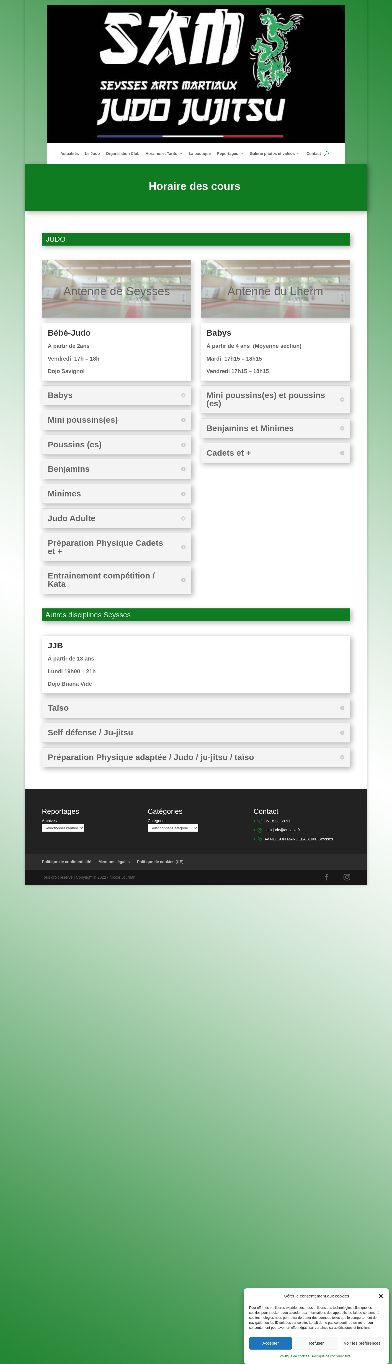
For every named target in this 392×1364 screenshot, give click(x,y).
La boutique (200, 153)
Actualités (69, 153)
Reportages (227, 153)
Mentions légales (114, 861)
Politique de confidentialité (331, 1357)
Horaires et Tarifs (161, 153)
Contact (313, 153)
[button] (381, 1297)
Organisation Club (123, 153)
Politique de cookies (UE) (160, 861)
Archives (49, 821)
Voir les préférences (362, 1344)
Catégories (157, 821)
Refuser (316, 1344)
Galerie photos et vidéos (272, 153)
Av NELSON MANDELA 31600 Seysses (298, 838)
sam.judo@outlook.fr (282, 829)
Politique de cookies (294, 1357)
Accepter (270, 1344)
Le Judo (92, 153)
